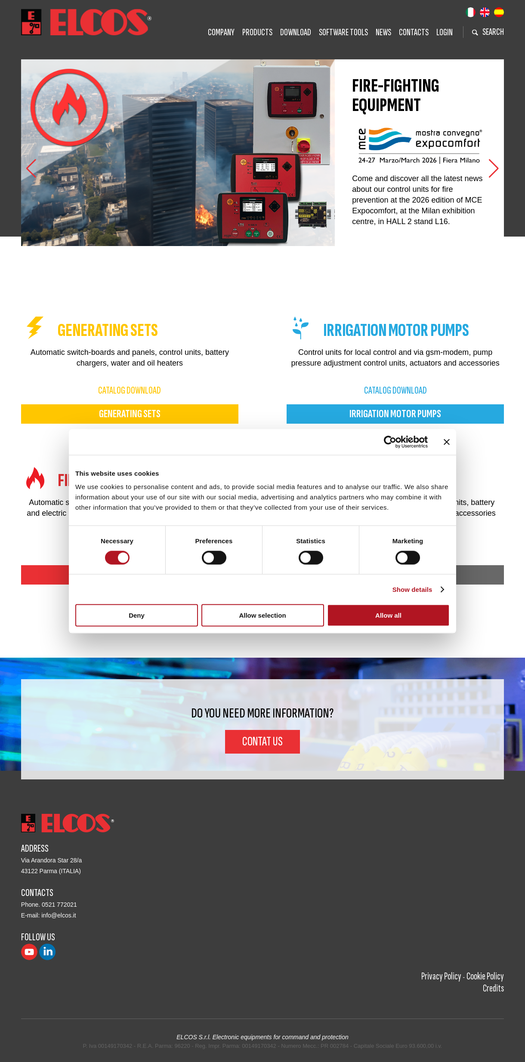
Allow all (388, 615)
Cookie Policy (485, 976)
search (488, 32)
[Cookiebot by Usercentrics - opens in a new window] (390, 441)
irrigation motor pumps (395, 414)
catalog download (129, 390)
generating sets (130, 414)
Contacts (414, 32)
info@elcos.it (58, 915)
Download (295, 32)
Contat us (262, 741)
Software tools (343, 32)
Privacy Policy (441, 976)
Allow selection (262, 615)
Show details (412, 589)
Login (444, 32)
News (383, 32)
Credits (493, 988)
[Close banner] (447, 442)
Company (221, 32)
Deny (137, 615)
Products (257, 32)
